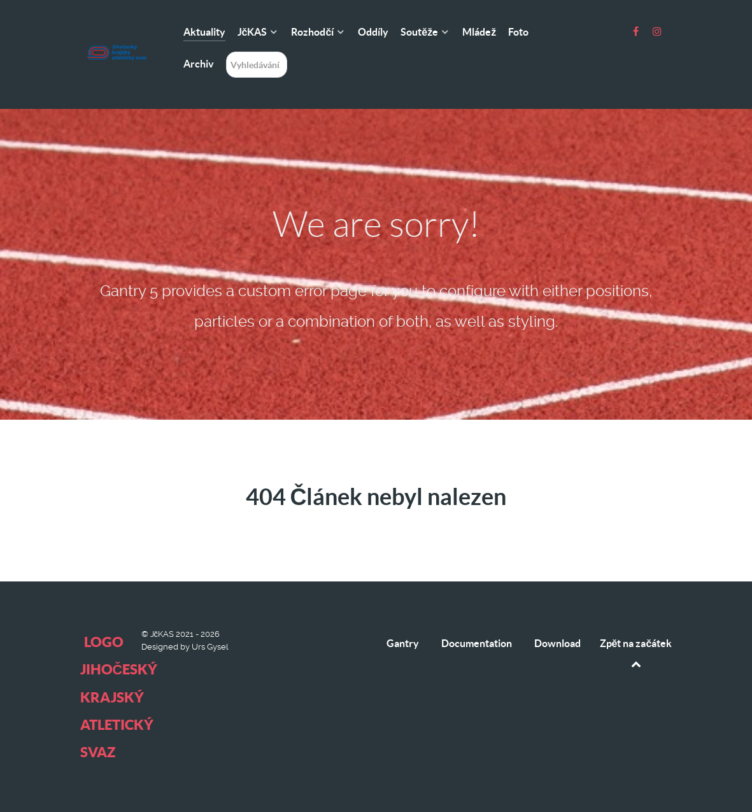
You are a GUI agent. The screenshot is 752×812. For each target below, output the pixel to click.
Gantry (403, 643)
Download (557, 643)
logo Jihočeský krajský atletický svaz (119, 697)
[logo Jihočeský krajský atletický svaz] (116, 24)
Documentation (476, 643)
